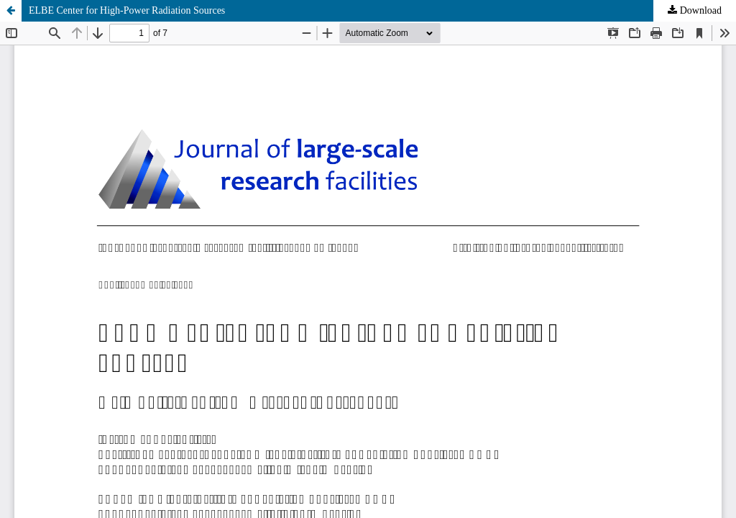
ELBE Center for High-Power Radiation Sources (127, 10)
